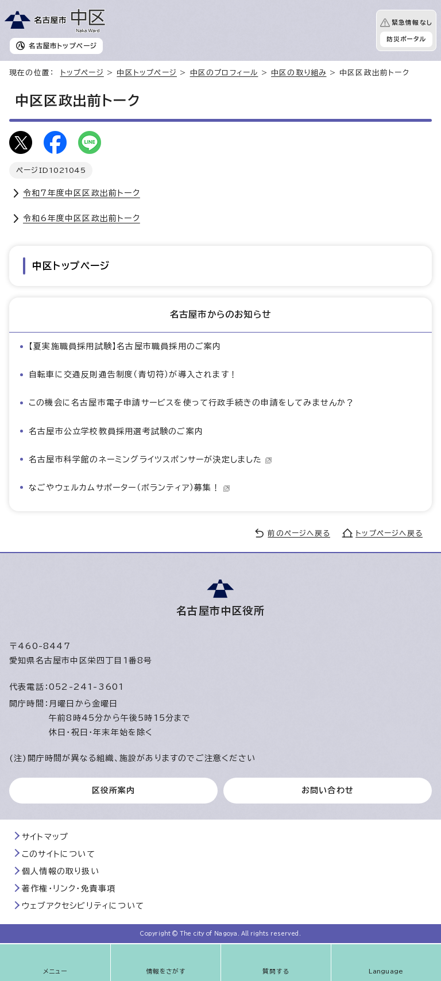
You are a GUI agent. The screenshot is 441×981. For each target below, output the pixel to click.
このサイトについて (58, 854)
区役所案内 (114, 790)
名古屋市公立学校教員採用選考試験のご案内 (116, 431)
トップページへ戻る (389, 533)
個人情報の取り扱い (60, 871)
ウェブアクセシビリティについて (83, 906)
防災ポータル (406, 39)
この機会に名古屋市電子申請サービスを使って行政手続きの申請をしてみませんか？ (192, 403)
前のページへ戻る (299, 533)
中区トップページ (147, 72)
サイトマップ (45, 837)
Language (386, 971)
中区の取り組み (298, 72)
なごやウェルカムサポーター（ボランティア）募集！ (129, 488)
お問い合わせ (327, 790)
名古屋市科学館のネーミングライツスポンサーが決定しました (150, 459)
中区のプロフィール (224, 72)
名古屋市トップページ (63, 46)
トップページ (82, 72)
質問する (275, 971)
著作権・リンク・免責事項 (68, 889)
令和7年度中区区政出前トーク (81, 193)
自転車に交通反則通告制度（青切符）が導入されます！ (133, 374)
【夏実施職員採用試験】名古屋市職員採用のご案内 (125, 346)
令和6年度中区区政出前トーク (81, 218)
